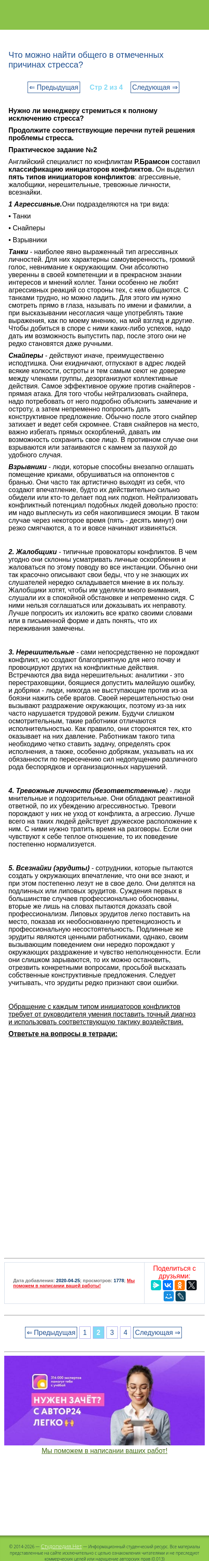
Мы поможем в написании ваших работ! (104, 1450)
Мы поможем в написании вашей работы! (74, 1283)
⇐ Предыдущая (53, 87)
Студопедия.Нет (61, 1546)
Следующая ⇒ (155, 87)
